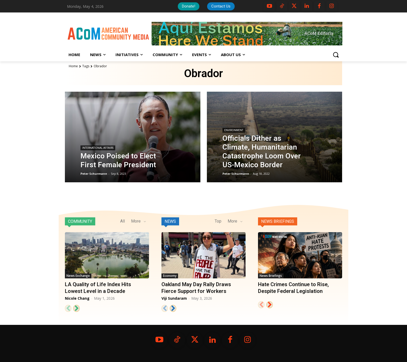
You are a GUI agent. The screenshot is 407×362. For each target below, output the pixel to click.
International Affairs (97, 147)
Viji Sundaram (174, 298)
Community (80, 221)
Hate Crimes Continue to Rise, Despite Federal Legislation (293, 287)
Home (73, 66)
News (170, 221)
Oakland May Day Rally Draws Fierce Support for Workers (196, 287)
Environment (233, 130)
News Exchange (78, 275)
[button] (335, 54)
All (122, 221)
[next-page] (76, 308)
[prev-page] (68, 308)
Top (218, 221)
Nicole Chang (77, 298)
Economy (170, 275)
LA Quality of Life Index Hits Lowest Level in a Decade (98, 287)
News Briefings (277, 221)
